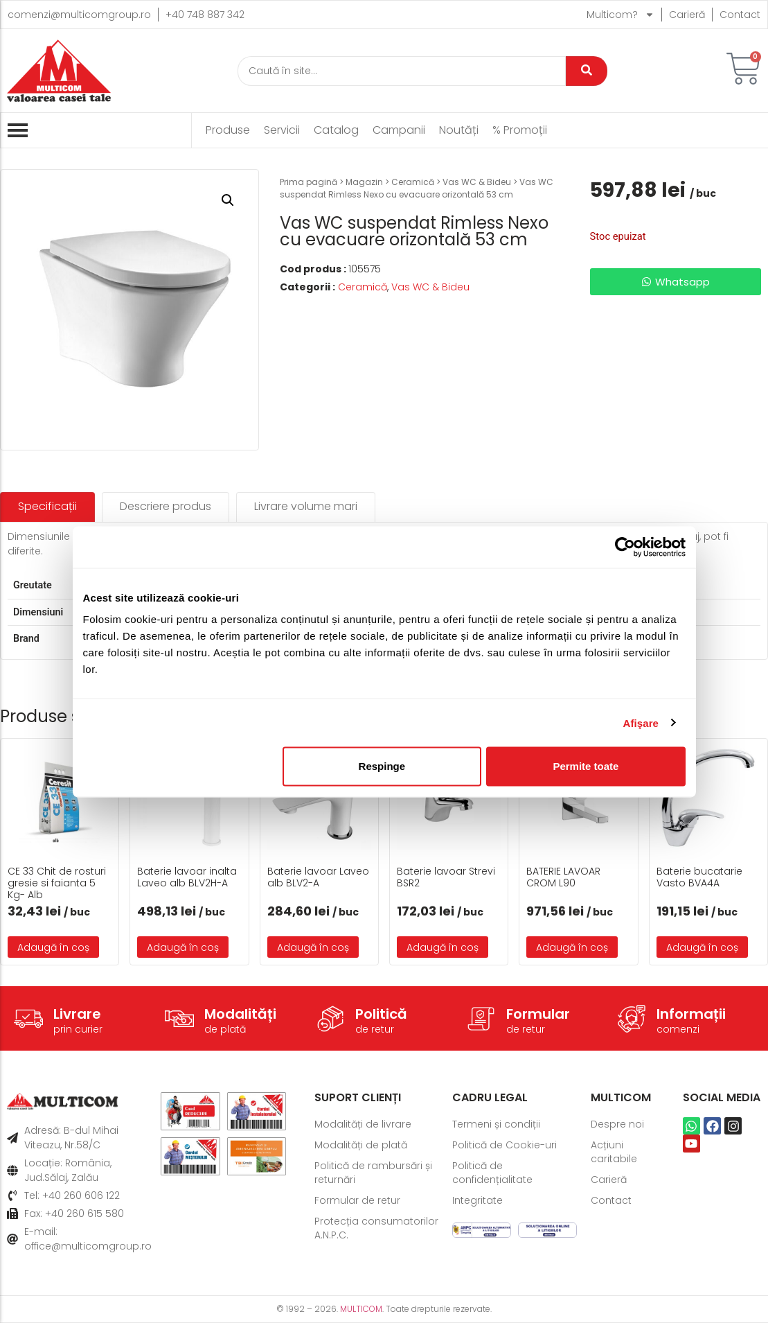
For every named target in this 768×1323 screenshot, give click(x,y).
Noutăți (459, 130)
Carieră (687, 14)
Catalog (336, 130)
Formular (538, 1014)
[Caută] (402, 71)
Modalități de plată (360, 1145)
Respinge (382, 766)
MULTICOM (361, 1309)
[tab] (47, 507)
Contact (740, 14)
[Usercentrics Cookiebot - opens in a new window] (625, 546)
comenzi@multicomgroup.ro (79, 14)
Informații (691, 1014)
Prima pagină (308, 182)
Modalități (240, 1014)
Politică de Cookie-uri (504, 1145)
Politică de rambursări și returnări (373, 1172)
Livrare (77, 1014)
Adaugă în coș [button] (53, 947)
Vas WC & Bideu (477, 182)
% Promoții (519, 130)
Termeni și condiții (496, 1124)
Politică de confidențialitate (492, 1172)
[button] (227, 200)
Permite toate (585, 766)
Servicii (282, 130)
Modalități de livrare (362, 1124)
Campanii (399, 130)
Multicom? (620, 14)
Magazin (364, 182)
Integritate (477, 1200)
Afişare (641, 722)
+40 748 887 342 (205, 14)
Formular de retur (357, 1200)
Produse (228, 130)
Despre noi (617, 1124)
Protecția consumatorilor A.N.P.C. (376, 1228)
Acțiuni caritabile (614, 1152)
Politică (381, 1014)
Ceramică (412, 182)
